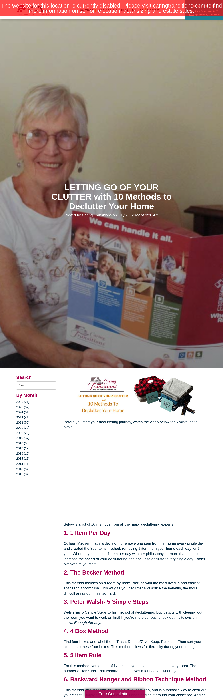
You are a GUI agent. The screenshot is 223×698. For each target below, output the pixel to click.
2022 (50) (23, 422)
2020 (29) (23, 433)
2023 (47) (23, 417)
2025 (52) (23, 407)
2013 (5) (22, 469)
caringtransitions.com (179, 5)
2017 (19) (23, 448)
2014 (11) (23, 463)
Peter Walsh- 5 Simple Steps (109, 602)
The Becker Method (97, 572)
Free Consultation (114, 693)
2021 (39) (23, 427)
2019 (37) (23, 438)
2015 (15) (23, 458)
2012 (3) (22, 474)
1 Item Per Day (90, 533)
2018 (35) (23, 443)
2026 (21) (23, 402)
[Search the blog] (36, 385)
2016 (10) (23, 453)
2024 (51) (23, 412)
